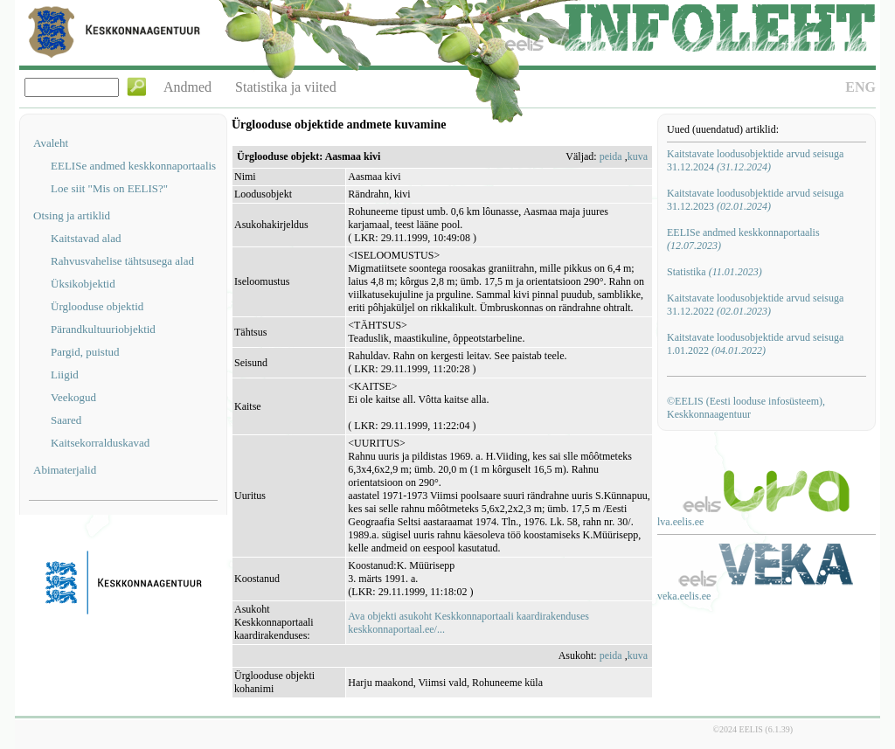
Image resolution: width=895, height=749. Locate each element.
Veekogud (73, 397)
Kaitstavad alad (86, 238)
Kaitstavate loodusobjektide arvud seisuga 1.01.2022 (755, 344)
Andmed (187, 87)
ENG (860, 87)
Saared (66, 420)
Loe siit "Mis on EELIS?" (109, 188)
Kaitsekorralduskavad (100, 442)
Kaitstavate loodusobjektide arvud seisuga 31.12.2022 (755, 304)
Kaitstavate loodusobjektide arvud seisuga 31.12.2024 (755, 160)
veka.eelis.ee (684, 596)
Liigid (65, 374)
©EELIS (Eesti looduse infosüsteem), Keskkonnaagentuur (746, 407)
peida (611, 156)
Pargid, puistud (85, 351)
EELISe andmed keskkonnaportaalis (133, 165)
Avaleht (50, 142)
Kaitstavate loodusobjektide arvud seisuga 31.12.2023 (755, 199)
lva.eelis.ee (680, 522)
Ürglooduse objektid (97, 306)
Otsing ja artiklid (71, 215)
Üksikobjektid (83, 283)
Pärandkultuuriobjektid (103, 329)
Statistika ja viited (285, 87)
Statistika (714, 272)
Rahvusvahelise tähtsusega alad (122, 260)
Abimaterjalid (64, 469)
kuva (638, 156)
